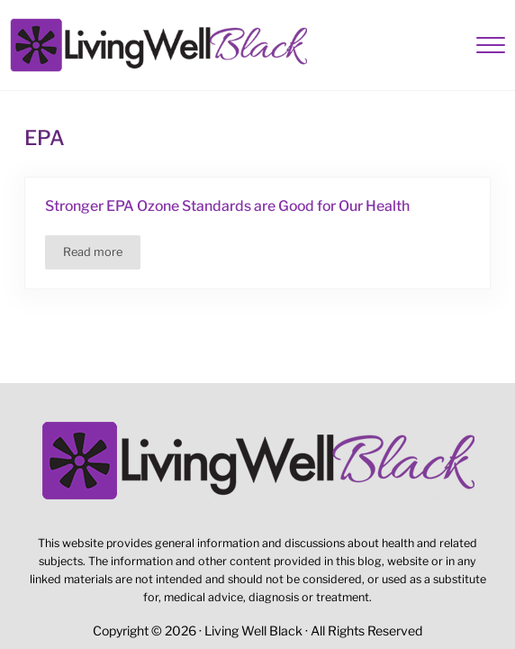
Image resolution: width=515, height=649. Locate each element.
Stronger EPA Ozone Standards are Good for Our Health (227, 206)
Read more (101, 255)
